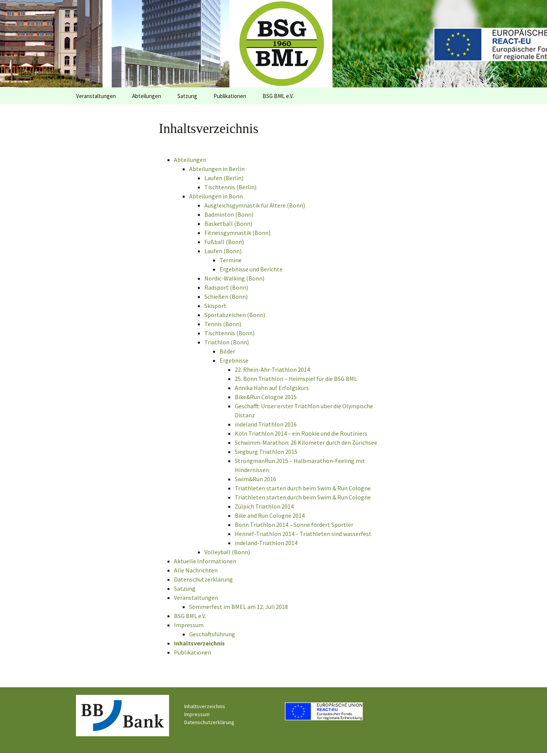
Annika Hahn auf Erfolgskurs (272, 388)
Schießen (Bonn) (226, 296)
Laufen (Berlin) (223, 178)
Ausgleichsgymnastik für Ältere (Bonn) (254, 205)
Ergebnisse (234, 360)
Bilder (227, 351)
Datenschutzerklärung (203, 579)
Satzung (187, 96)
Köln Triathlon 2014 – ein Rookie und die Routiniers (301, 433)
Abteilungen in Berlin (217, 169)
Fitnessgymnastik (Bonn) (237, 232)
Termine (231, 260)
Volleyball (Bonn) (227, 552)
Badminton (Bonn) (228, 214)
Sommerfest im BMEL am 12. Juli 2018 (238, 606)
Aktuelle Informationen (205, 561)
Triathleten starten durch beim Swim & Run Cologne (303, 488)
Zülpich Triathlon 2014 (264, 506)
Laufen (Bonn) (223, 251)
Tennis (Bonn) (222, 324)
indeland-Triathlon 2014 (266, 543)
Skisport (215, 305)
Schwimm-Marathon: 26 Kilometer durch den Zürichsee (306, 442)
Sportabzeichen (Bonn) (234, 315)
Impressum (189, 625)
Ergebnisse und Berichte (251, 269)
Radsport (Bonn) (226, 287)
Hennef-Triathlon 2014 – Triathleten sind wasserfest (303, 533)
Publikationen (229, 96)
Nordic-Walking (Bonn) (234, 278)
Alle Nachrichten (196, 570)
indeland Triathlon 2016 (266, 424)
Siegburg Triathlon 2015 (266, 451)
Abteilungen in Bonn (216, 196)
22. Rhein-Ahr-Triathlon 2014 (272, 369)
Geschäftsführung (212, 634)
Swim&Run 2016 (255, 479)
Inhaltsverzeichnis (199, 643)
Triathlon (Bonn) (226, 342)
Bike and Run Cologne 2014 (270, 515)
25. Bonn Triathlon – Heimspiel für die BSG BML (296, 378)
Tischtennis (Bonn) (229, 333)
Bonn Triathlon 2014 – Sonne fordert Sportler (294, 524)
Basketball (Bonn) (228, 223)
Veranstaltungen (96, 96)
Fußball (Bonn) (224, 242)
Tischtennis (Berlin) (230, 187)
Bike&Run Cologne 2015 (266, 397)
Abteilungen (146, 96)
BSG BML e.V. (278, 96)
